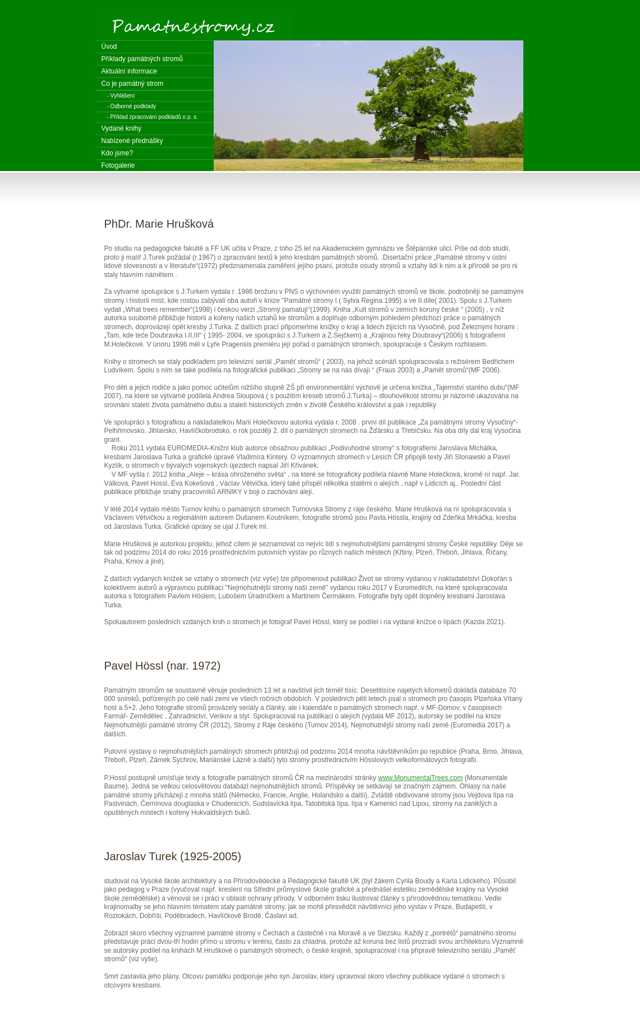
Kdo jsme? (117, 153)
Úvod (109, 46)
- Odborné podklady (131, 106)
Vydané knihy (122, 128)
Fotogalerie (118, 165)
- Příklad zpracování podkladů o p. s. (152, 117)
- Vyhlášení (121, 96)
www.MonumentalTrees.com (420, 778)
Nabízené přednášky (132, 141)
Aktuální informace (129, 71)
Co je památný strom (133, 83)
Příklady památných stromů (142, 59)
